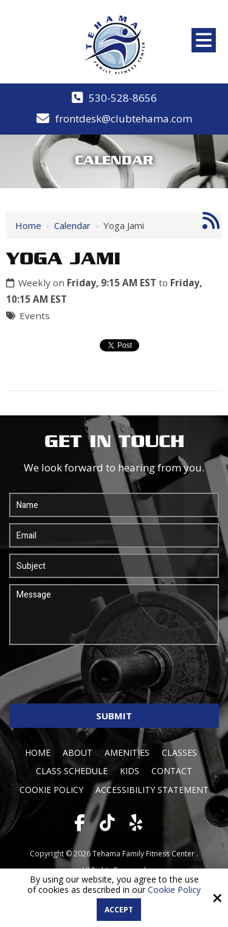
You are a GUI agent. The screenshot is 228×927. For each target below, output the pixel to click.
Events (34, 315)
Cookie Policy (174, 890)
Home (28, 225)
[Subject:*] (114, 566)
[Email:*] (114, 535)
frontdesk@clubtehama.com (123, 118)
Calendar (72, 225)
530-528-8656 (123, 98)
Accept (119, 909)
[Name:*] (114, 505)
